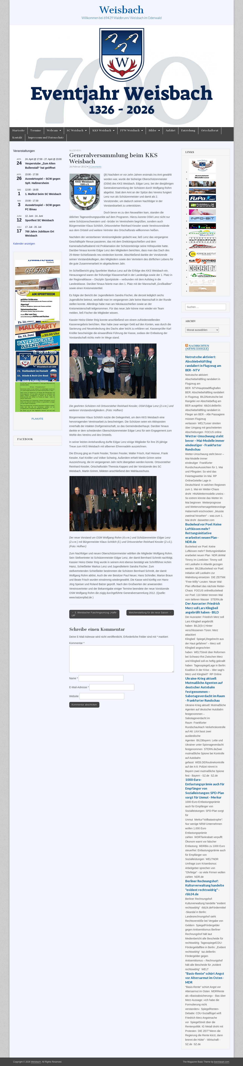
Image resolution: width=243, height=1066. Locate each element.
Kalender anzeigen (24, 243)
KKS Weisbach (101, 130)
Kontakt (17, 137)
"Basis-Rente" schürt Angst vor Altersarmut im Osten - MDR (204, 977)
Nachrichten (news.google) (197, 347)
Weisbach (121, 10)
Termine (35, 130)
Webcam (52, 130)
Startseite (18, 130)
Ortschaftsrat (209, 130)
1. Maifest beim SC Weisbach (43, 194)
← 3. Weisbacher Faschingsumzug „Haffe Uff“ (94, 614)
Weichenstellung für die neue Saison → (150, 612)
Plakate (37, 418)
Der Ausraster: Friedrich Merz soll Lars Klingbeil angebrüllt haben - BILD (202, 608)
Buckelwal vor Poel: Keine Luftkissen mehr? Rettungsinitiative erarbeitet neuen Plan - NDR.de (203, 533)
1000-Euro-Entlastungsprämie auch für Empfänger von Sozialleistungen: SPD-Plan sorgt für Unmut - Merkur (205, 788)
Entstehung (188, 130)
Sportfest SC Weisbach (39, 220)
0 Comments (95, 166)
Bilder (153, 130)
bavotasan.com (221, 1062)
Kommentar (77, 643)
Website (74, 696)
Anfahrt (170, 130)
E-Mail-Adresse (79, 687)
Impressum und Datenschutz (46, 137)
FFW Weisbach (130, 130)
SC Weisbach (75, 130)
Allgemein (75, 150)
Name (73, 678)
